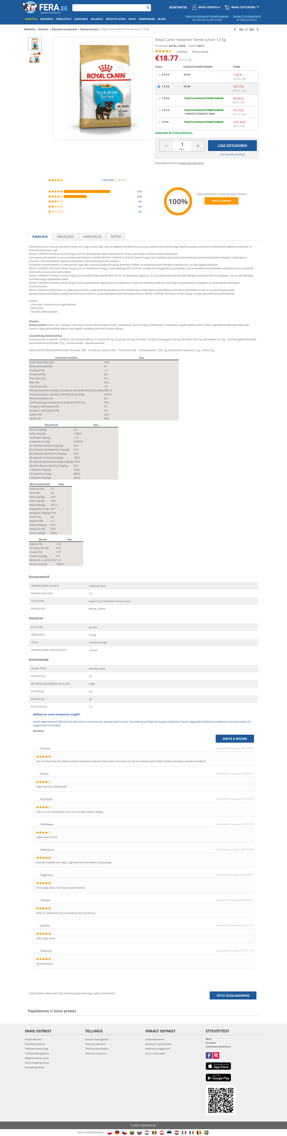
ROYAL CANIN (177, 46)
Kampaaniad (147, 19)
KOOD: (192, 46)
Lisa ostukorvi (232, 145)
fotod (116, 237)
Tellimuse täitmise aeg (36, 1048)
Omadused (65, 237)
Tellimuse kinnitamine (96, 1048)
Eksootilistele (116, 19)
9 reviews (181, 51)
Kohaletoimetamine (35, 1043)
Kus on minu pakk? (155, 1053)
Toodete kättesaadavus (37, 1053)
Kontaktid (178, 7)
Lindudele (81, 19)
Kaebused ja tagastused (158, 1048)
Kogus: (182, 149)
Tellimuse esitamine (95, 1043)
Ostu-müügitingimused (37, 1062)
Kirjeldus (40, 237)
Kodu (132, 19)
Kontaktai (211, 1042)
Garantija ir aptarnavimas (159, 1043)
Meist (208, 1038)
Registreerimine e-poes (37, 1058)
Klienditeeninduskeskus (218, 1046)
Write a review (200, 51)
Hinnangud (92, 237)
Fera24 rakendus (33, 1039)
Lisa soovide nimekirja (232, 154)
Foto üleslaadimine (233, 995)
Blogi (162, 19)
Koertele (31, 19)
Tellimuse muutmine (96, 1053)
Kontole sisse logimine (97, 1039)
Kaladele (97, 19)
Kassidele (46, 19)
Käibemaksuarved (155, 1039)
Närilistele (63, 19)
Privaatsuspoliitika (34, 1067)
